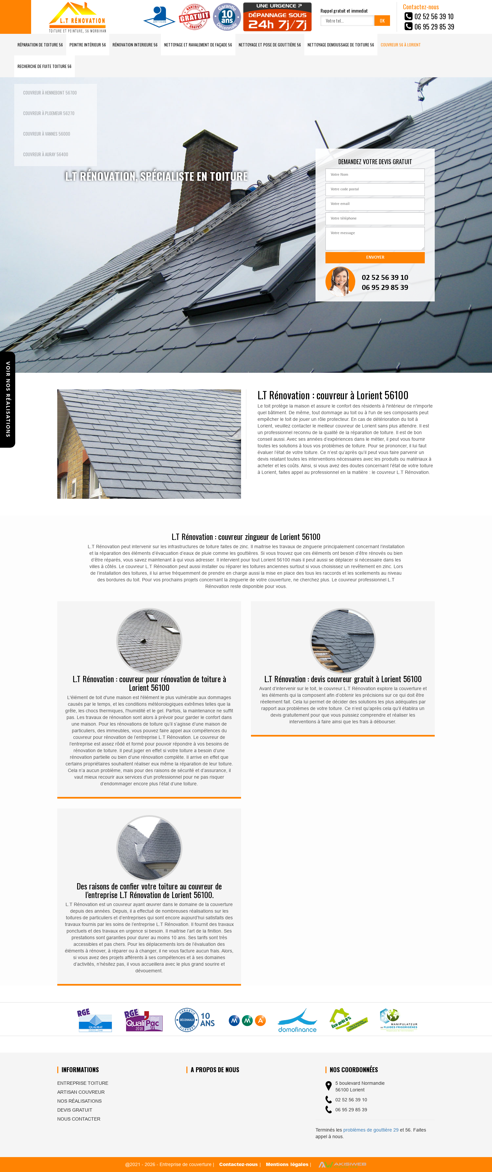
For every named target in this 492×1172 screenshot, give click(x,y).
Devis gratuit (74, 1110)
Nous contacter (78, 1119)
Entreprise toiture (82, 1083)
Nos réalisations (79, 1101)
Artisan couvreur (81, 1092)
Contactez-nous (239, 1164)
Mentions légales (287, 1164)
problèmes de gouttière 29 (371, 1130)
